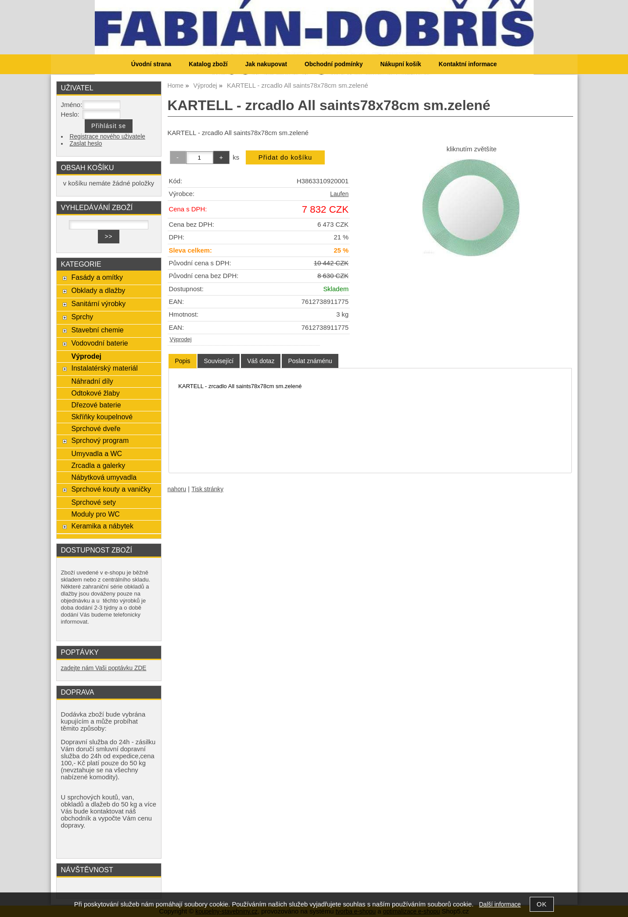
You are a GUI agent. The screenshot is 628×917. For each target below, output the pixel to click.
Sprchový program (100, 440)
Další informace (499, 904)
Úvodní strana (151, 64)
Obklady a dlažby (98, 290)
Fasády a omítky (97, 277)
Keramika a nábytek (102, 526)
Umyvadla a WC (96, 453)
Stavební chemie (97, 330)
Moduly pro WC (95, 514)
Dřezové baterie (96, 405)
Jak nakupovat (266, 64)
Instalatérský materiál (104, 368)
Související (218, 360)
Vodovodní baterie (99, 343)
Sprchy (82, 317)
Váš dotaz (260, 360)
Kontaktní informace (468, 64)
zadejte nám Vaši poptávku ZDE (104, 668)
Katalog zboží (208, 64)
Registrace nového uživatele (107, 136)
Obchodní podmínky (334, 64)
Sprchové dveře (95, 428)
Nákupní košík (400, 64)
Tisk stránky (207, 489)
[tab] (182, 361)
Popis (182, 360)
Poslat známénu (310, 360)
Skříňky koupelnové (102, 417)
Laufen (339, 194)
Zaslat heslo (86, 143)
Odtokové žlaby (95, 393)
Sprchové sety (93, 502)
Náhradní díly (92, 381)
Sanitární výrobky (98, 303)
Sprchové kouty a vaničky (111, 489)
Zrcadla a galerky (98, 465)
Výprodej (181, 339)
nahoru (177, 489)
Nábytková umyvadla (103, 477)
